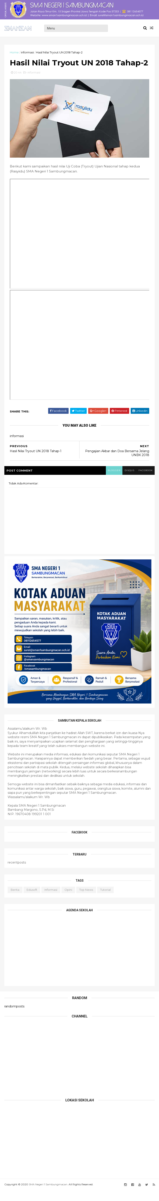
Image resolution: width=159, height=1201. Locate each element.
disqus (129, 481)
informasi (27, 52)
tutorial (105, 900)
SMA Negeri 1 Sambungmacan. (49, 1195)
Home (14, 52)
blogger (113, 481)
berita (15, 900)
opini (68, 900)
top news (86, 900)
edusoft (32, 900)
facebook (145, 481)
